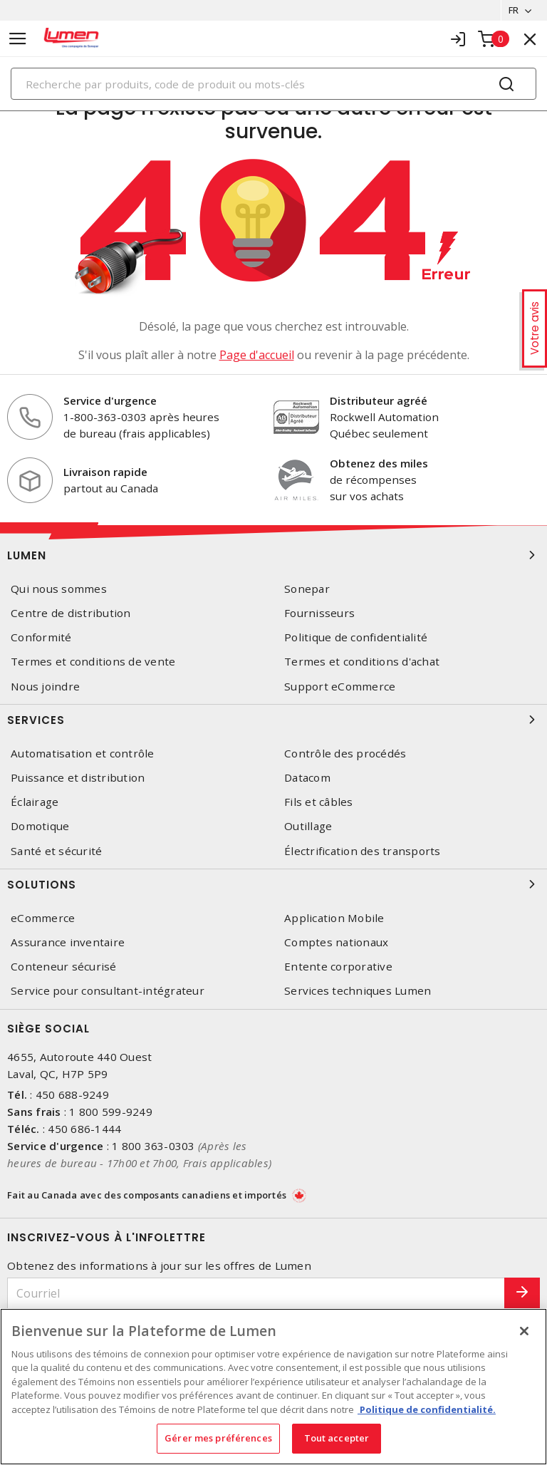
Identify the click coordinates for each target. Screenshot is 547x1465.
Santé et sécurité (56, 851)
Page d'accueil (256, 355)
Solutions (273, 884)
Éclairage (34, 802)
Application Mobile (334, 918)
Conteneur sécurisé (64, 966)
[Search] (273, 84)
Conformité (41, 637)
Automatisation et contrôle (83, 753)
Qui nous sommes (59, 589)
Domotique (40, 826)
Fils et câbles (318, 802)
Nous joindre (45, 686)
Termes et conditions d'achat (361, 662)
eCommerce (43, 918)
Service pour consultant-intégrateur (107, 991)
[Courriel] (256, 1294)
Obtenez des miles (379, 464)
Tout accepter (337, 1438)
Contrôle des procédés (345, 753)
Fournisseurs (319, 613)
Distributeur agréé (378, 400)
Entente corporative (338, 966)
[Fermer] (524, 1331)
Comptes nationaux (336, 942)
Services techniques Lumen (357, 991)
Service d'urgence (110, 400)
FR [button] (513, 10)
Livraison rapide (105, 472)
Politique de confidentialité (355, 637)
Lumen (273, 555)
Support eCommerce (339, 686)
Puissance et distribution (78, 778)
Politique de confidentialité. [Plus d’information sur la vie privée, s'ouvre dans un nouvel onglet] (427, 1409)
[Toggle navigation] (17, 39)
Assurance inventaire (68, 942)
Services (273, 720)
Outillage (308, 826)
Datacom (307, 778)
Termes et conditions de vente (93, 662)
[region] (273, 1386)
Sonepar (307, 589)
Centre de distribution (71, 613)
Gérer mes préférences (218, 1438)
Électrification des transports (362, 851)
